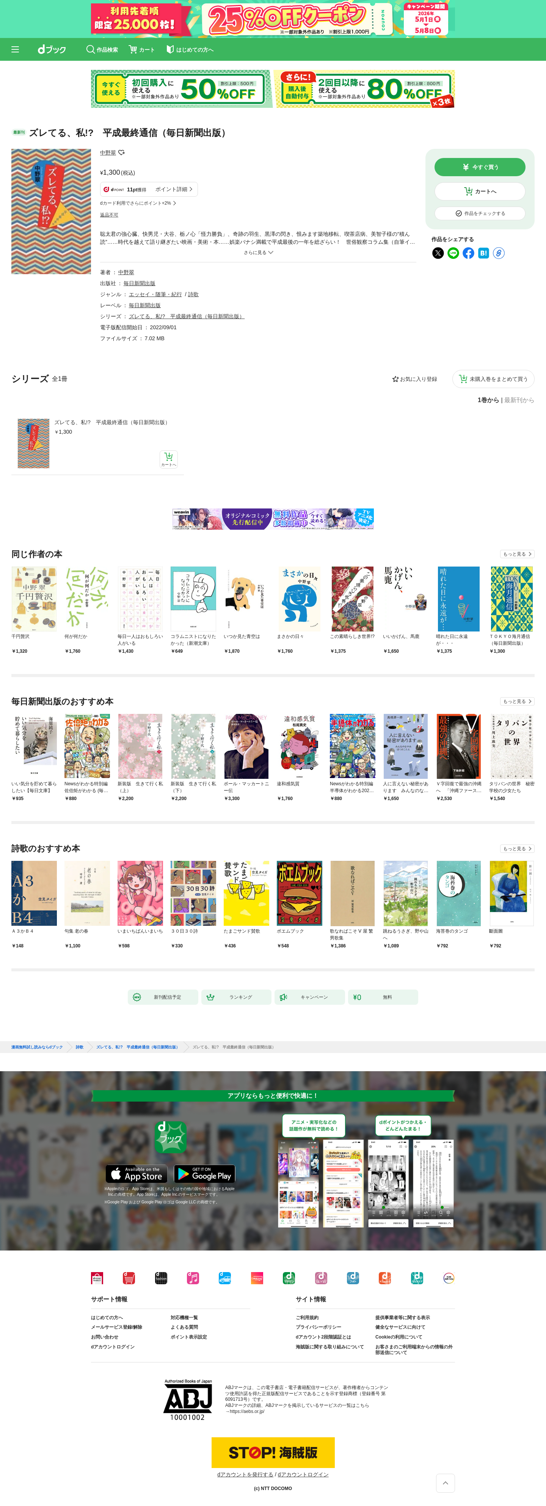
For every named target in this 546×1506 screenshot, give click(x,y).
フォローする (121, 152)
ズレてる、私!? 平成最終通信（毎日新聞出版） (112, 422)
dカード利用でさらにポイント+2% (135, 203)
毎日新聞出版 (139, 283)
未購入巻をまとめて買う (499, 379)
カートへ (485, 191)
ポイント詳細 (171, 189)
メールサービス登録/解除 (116, 1327)
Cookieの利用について (398, 1337)
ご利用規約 (307, 1317)
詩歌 (193, 294)
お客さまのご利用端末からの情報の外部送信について (414, 1350)
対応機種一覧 (184, 1317)
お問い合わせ (104, 1337)
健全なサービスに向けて (400, 1327)
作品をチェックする (484, 213)
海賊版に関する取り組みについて (330, 1347)
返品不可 (109, 215)
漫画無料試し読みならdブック (37, 1047)
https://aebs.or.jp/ (247, 1411)
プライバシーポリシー (318, 1327)
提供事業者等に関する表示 (402, 1317)
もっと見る (514, 554)
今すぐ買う (485, 167)
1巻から (488, 400)
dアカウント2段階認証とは (323, 1337)
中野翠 (108, 153)
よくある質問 (184, 1327)
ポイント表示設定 (189, 1337)
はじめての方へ (107, 1317)
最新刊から (519, 400)
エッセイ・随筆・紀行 (155, 294)
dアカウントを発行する (245, 1474)
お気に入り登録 (418, 379)
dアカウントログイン (113, 1347)
